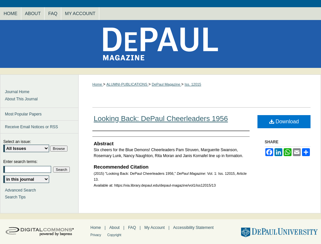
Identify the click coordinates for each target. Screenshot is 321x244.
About (115, 227)
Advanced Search (20, 190)
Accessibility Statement (193, 227)
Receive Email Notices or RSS (31, 127)
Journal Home (17, 92)
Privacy (96, 235)
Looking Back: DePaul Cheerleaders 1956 (161, 118)
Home (97, 84)
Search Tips (15, 197)
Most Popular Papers (23, 114)
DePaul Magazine (160, 44)
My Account (155, 227)
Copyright (114, 235)
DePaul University (278, 231)
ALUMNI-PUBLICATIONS (127, 84)
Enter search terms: (20, 161)
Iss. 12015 (192, 84)
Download (284, 121)
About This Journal (21, 99)
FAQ (132, 227)
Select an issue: (17, 141)
